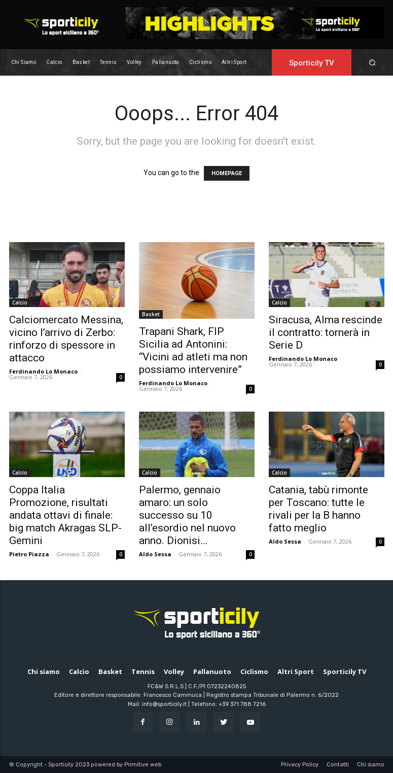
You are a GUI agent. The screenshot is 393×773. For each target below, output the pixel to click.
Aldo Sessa (155, 554)
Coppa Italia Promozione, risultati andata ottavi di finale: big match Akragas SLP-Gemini (65, 515)
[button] (372, 62)
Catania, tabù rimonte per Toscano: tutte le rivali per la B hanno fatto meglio (318, 509)
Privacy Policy (299, 764)
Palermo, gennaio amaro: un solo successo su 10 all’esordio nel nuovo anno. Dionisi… (187, 515)
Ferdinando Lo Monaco (43, 371)
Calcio (19, 302)
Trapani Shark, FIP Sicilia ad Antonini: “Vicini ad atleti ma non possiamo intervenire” (193, 350)
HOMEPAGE (226, 173)
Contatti (338, 764)
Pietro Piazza (29, 554)
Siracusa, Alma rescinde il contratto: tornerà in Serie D (325, 332)
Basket (151, 314)
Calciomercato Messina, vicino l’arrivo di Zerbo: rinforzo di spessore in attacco (66, 339)
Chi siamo (370, 764)
